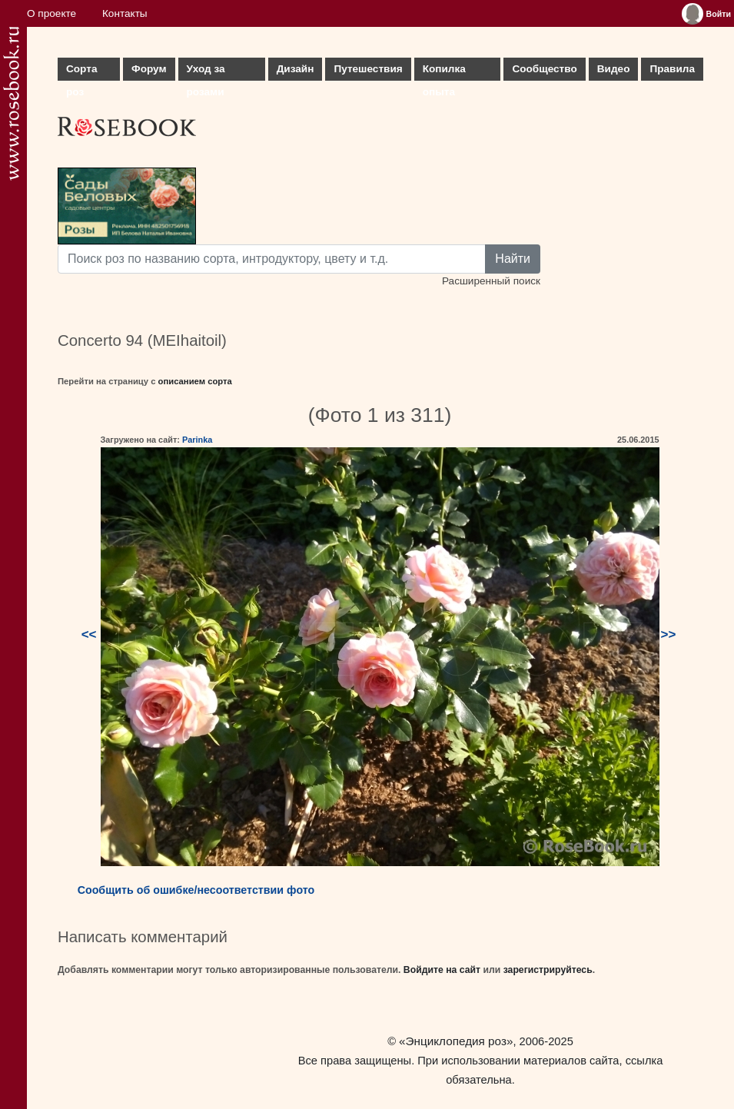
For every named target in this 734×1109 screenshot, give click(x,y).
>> (668, 634)
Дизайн (295, 69)
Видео (613, 69)
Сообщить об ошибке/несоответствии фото (196, 890)
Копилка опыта (444, 72)
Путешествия (368, 69)
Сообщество (544, 69)
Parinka (197, 439)
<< (89, 634)
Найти (512, 258)
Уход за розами (206, 72)
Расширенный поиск (491, 281)
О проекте (51, 13)
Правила (672, 69)
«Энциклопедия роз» (456, 1041)
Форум (148, 69)
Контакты (125, 13)
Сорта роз (81, 72)
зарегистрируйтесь (548, 970)
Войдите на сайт (442, 970)
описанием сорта (195, 381)
